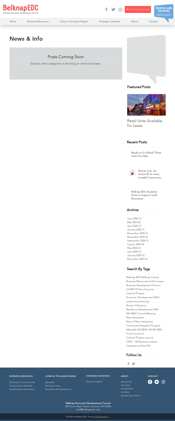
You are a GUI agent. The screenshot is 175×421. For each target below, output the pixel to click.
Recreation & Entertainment (58, 389)
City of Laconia (146, 289)
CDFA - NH (132, 341)
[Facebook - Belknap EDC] (106, 9)
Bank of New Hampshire (139, 321)
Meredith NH (133, 329)
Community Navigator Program (143, 325)
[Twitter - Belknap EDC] (113, 9)
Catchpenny (133, 345)
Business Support (94, 381)
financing (144, 301)
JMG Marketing (101, 416)
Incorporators (127, 388)
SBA (156, 309)
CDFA (156, 297)
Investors (125, 392)
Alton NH (145, 345)
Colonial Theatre (135, 293)
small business (156, 281)
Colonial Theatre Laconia (139, 337)
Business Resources (137, 281)
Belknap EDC (133, 277)
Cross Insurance (135, 333)
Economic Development (139, 297)
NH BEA (157, 329)
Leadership (132, 301)
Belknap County (150, 277)
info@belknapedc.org (88, 409)
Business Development (138, 285)
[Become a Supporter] (138, 9)
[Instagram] (120, 9)
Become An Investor (130, 395)
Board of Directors (136, 305)
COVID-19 (131, 289)
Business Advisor (148, 341)
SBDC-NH (146, 329)
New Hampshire (135, 317)
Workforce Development (139, 309)
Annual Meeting (146, 313)
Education (50, 382)
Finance (156, 285)
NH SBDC (131, 313)
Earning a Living (52, 385)
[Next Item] (160, 105)
